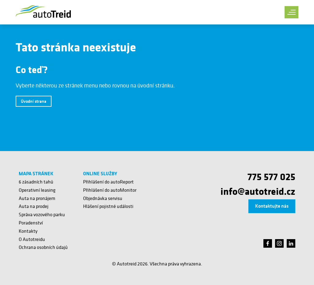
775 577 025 (271, 176)
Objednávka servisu (102, 198)
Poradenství (31, 223)
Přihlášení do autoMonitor (109, 190)
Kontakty (28, 231)
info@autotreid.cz (257, 191)
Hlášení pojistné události (108, 206)
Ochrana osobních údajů (43, 247)
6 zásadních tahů (36, 182)
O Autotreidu (32, 239)
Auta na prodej (33, 206)
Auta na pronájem (37, 198)
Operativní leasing (37, 190)
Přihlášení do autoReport (108, 182)
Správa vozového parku (42, 214)
